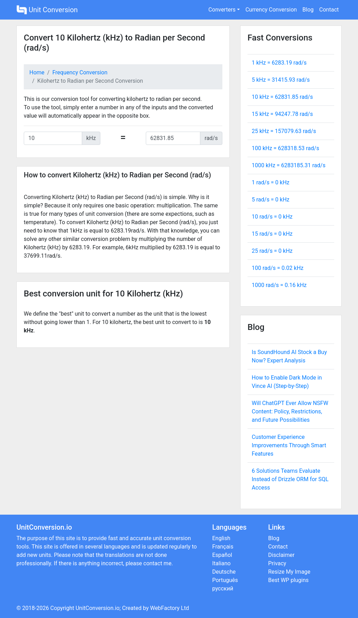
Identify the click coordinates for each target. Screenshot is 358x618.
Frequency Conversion (80, 72)
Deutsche (224, 571)
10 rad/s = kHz (272, 216)
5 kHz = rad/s (281, 79)
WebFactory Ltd (169, 608)
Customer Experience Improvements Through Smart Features (289, 445)
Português (225, 580)
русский (222, 588)
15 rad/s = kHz (272, 233)
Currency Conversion (271, 9)
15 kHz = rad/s (282, 114)
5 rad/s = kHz (270, 199)
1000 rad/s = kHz (279, 285)
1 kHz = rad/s (279, 62)
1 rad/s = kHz (270, 182)
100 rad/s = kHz (277, 268)
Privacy (277, 563)
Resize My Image (289, 571)
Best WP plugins (288, 580)
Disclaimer (281, 555)
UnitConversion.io (98, 608)
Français (223, 546)
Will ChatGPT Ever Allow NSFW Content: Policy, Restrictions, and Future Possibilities (290, 411)
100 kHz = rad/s (285, 148)
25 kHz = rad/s (284, 131)
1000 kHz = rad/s (288, 165)
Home (36, 72)
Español (222, 555)
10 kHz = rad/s (282, 97)
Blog (308, 9)
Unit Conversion (47, 10)
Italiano (221, 563)
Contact (329, 9)
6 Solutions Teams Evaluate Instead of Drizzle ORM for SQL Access (290, 479)
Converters (222, 9)
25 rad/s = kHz (272, 251)
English (221, 538)
